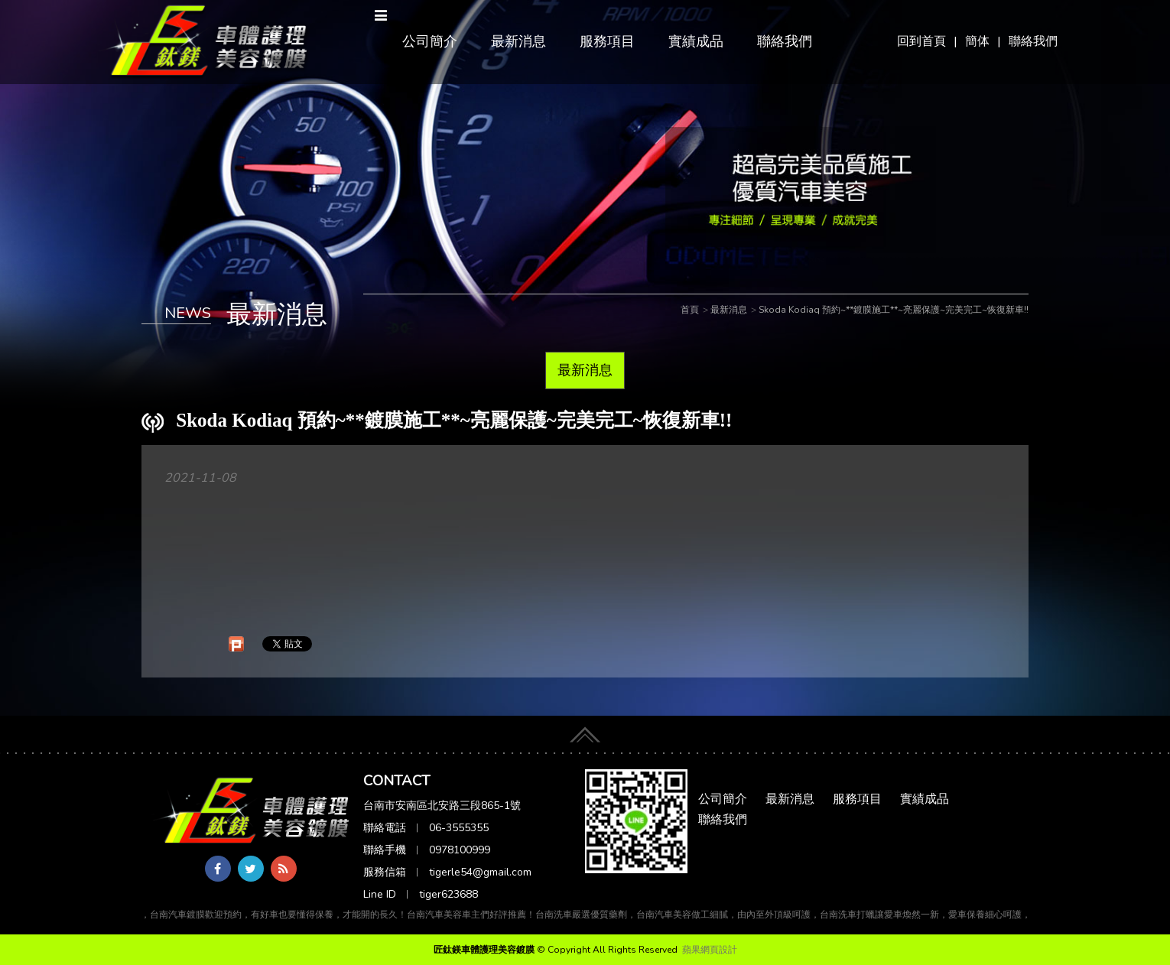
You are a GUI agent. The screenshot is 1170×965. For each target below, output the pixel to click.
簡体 (977, 41)
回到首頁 (921, 41)
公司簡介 (429, 41)
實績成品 (695, 41)
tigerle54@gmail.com (480, 872)
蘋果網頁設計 (709, 950)
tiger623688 (448, 894)
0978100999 (459, 850)
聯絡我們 (1033, 41)
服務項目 (607, 41)
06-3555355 (459, 827)
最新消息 (518, 41)
